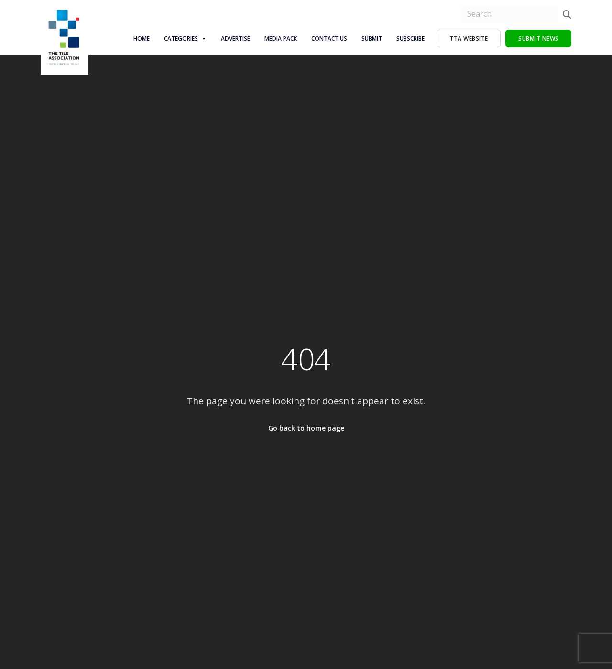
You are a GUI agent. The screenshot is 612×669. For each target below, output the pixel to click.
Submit (371, 38)
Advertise (235, 38)
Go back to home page (306, 427)
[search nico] (509, 14)
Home (141, 38)
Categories (185, 38)
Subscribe (410, 38)
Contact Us (329, 38)
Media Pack (280, 38)
